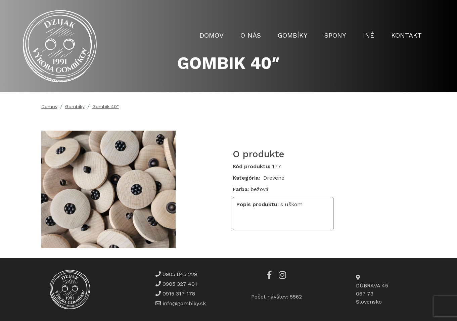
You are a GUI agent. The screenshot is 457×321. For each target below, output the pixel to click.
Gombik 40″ (105, 106)
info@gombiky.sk (184, 303)
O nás (250, 35)
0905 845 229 (179, 274)
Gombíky (293, 35)
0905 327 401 (179, 284)
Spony (335, 35)
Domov (211, 35)
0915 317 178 (178, 293)
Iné (368, 35)
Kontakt (406, 35)
